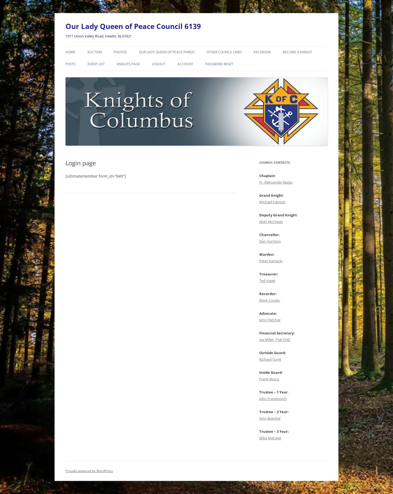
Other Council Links (224, 52)
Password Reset (219, 64)
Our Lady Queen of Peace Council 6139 (133, 26)
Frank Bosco (269, 379)
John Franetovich (273, 398)
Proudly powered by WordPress (89, 471)
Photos (120, 52)
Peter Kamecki (270, 260)
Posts (71, 64)
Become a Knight (297, 52)
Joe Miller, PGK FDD (274, 339)
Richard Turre (270, 359)
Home (70, 52)
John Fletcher (270, 319)
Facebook (262, 52)
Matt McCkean (271, 221)
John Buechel (269, 418)
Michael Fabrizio (272, 201)
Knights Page (128, 64)
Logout (158, 64)
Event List (96, 64)
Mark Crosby (269, 300)
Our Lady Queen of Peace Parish (167, 52)
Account (185, 64)
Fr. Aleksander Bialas (275, 182)
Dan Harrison (270, 241)
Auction (94, 52)
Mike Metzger (270, 438)
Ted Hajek (267, 280)
